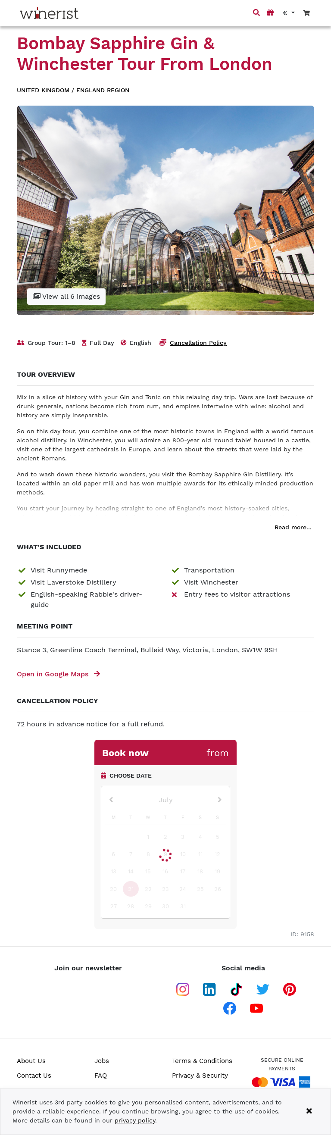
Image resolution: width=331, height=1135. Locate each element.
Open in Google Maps (58, 674)
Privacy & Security (200, 1075)
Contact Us (34, 1075)
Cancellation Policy (198, 342)
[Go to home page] (49, 13)
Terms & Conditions (202, 1061)
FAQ (100, 1075)
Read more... (293, 527)
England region (102, 90)
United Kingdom (43, 90)
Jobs (101, 1061)
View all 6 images (66, 296)
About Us (31, 1061)
